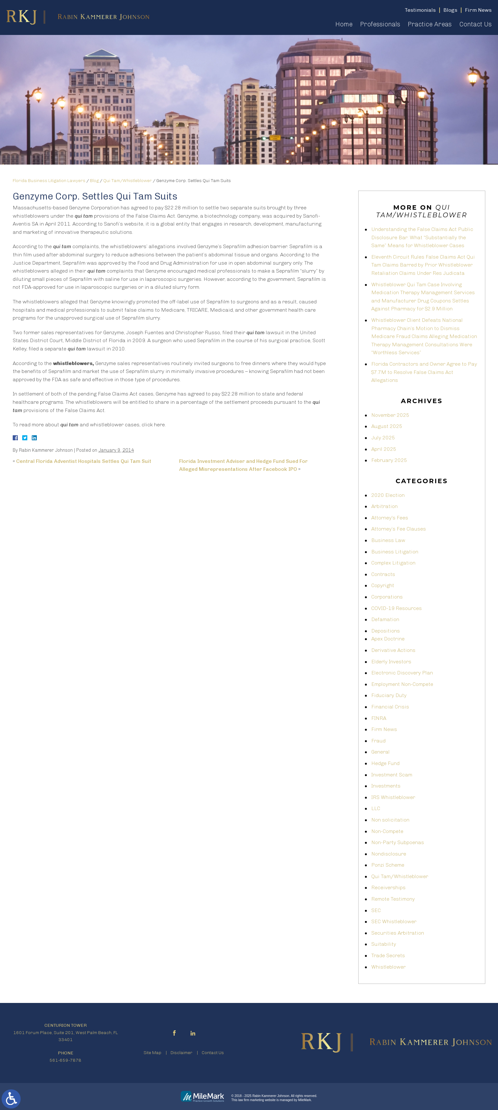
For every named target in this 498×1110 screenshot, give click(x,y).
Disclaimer (181, 1052)
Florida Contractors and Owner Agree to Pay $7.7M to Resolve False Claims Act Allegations (424, 372)
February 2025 (389, 460)
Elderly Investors (391, 662)
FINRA (378, 718)
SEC (376, 910)
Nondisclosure (388, 854)
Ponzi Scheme (387, 865)
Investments (385, 786)
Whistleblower (388, 967)
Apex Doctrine (388, 639)
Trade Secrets (388, 955)
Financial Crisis (390, 707)
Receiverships (388, 887)
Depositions (385, 631)
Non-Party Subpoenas (397, 842)
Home (344, 24)
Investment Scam (391, 775)
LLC (375, 808)
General (380, 752)
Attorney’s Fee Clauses (398, 529)
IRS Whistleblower (393, 797)
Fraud (378, 741)
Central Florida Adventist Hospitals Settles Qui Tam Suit (83, 461)
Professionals (380, 24)
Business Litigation (394, 552)
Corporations (387, 597)
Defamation (385, 619)
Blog (94, 180)
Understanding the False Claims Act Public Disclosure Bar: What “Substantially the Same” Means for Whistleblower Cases (422, 237)
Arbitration (384, 506)
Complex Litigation (393, 563)
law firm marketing (251, 1100)
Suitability (383, 944)
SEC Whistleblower (393, 921)
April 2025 (383, 449)
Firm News (384, 729)
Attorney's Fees (389, 518)
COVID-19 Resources (396, 608)
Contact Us (475, 24)
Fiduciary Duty (389, 695)
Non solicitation (390, 820)
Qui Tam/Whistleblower (127, 180)
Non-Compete (387, 831)
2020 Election (388, 495)
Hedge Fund (385, 763)
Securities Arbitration (397, 933)
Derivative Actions (393, 650)
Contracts (383, 574)
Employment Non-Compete (402, 684)
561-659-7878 (65, 1060)
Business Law (388, 540)
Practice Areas (430, 24)
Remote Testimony (393, 899)
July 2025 (383, 438)
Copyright (382, 585)
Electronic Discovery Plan (402, 673)
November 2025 (390, 415)
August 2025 (386, 426)
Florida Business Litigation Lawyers (49, 180)
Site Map (152, 1052)
